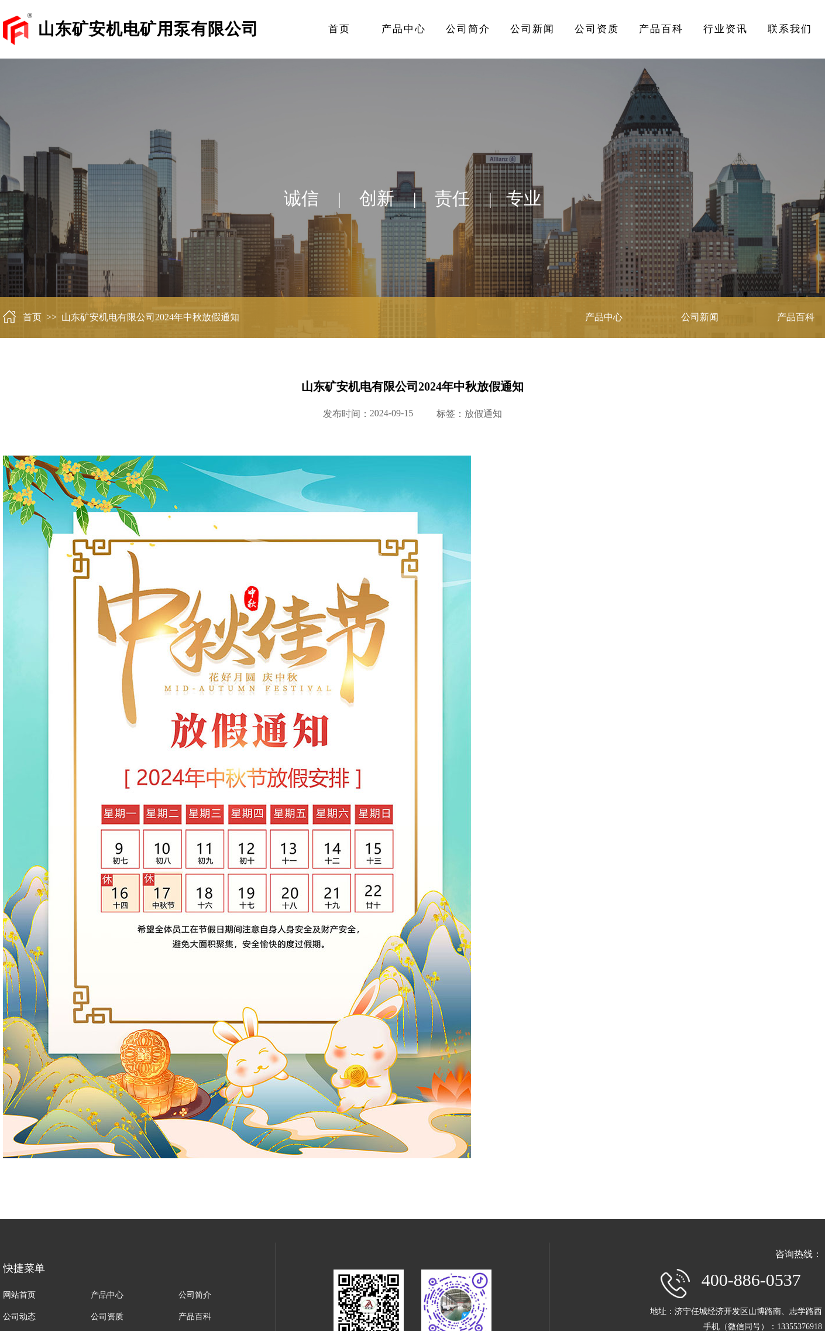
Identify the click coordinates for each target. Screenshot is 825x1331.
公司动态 (19, 1316)
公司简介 (468, 29)
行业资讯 (725, 29)
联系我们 (790, 29)
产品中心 (403, 29)
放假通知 (483, 414)
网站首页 (19, 1295)
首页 (339, 29)
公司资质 (597, 29)
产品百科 (661, 29)
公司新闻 (532, 29)
